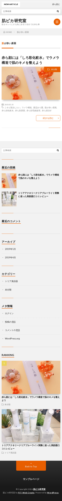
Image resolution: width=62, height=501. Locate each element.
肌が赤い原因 (51, 107)
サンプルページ (31, 479)
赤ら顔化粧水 (8, 110)
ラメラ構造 (27, 107)
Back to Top (31, 466)
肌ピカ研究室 (14, 21)
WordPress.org (12, 338)
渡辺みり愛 (38, 107)
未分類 (54, 69)
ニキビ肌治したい (12, 107)
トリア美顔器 (11, 281)
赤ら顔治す (47, 110)
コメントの (12, 330)
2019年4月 (10, 257)
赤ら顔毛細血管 (33, 110)
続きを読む (48, 118)
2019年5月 (10, 249)
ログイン (9, 313)
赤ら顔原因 (20, 110)
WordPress (53, 492)
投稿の (10, 321)
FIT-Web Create (26, 492)
